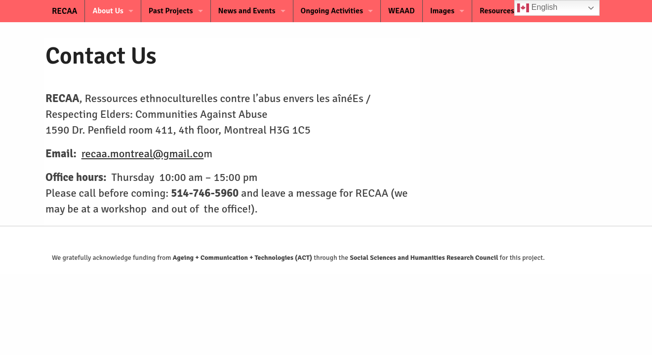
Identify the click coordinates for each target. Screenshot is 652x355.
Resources (497, 11)
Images (442, 11)
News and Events (247, 11)
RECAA (58, 11)
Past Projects (171, 11)
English (537, 8)
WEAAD (401, 11)
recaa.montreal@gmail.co (143, 154)
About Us (107, 11)
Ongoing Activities (332, 11)
